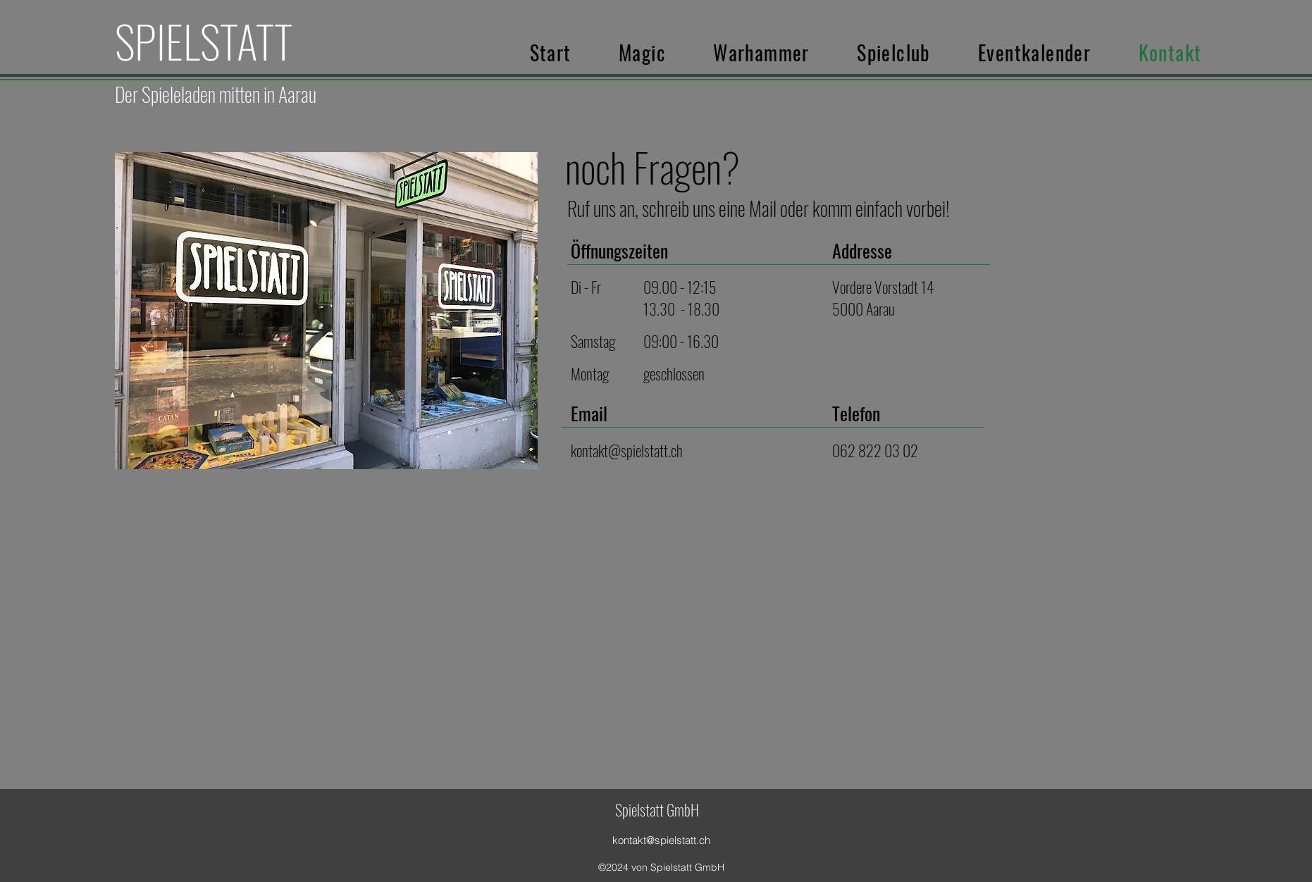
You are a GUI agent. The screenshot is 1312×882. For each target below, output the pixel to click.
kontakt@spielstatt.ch (627, 450)
